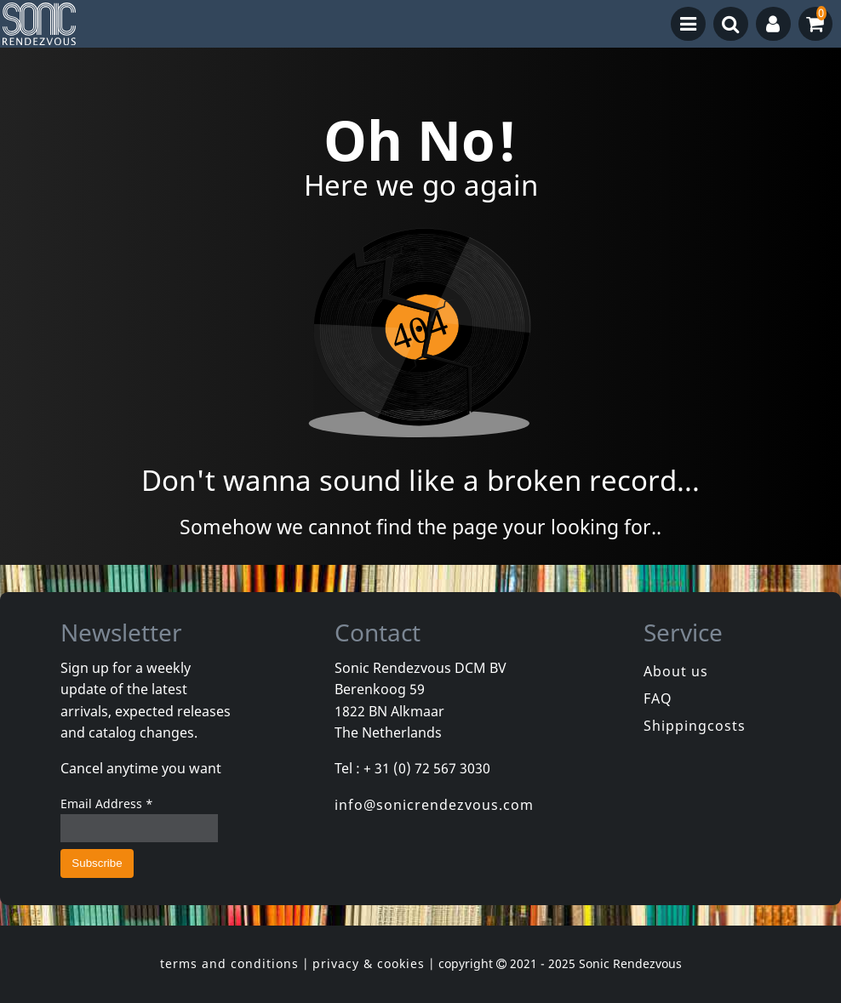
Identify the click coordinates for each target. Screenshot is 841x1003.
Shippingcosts (695, 725)
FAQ (658, 698)
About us (676, 671)
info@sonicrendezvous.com (434, 804)
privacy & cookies (368, 963)
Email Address (106, 803)
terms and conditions (229, 963)
